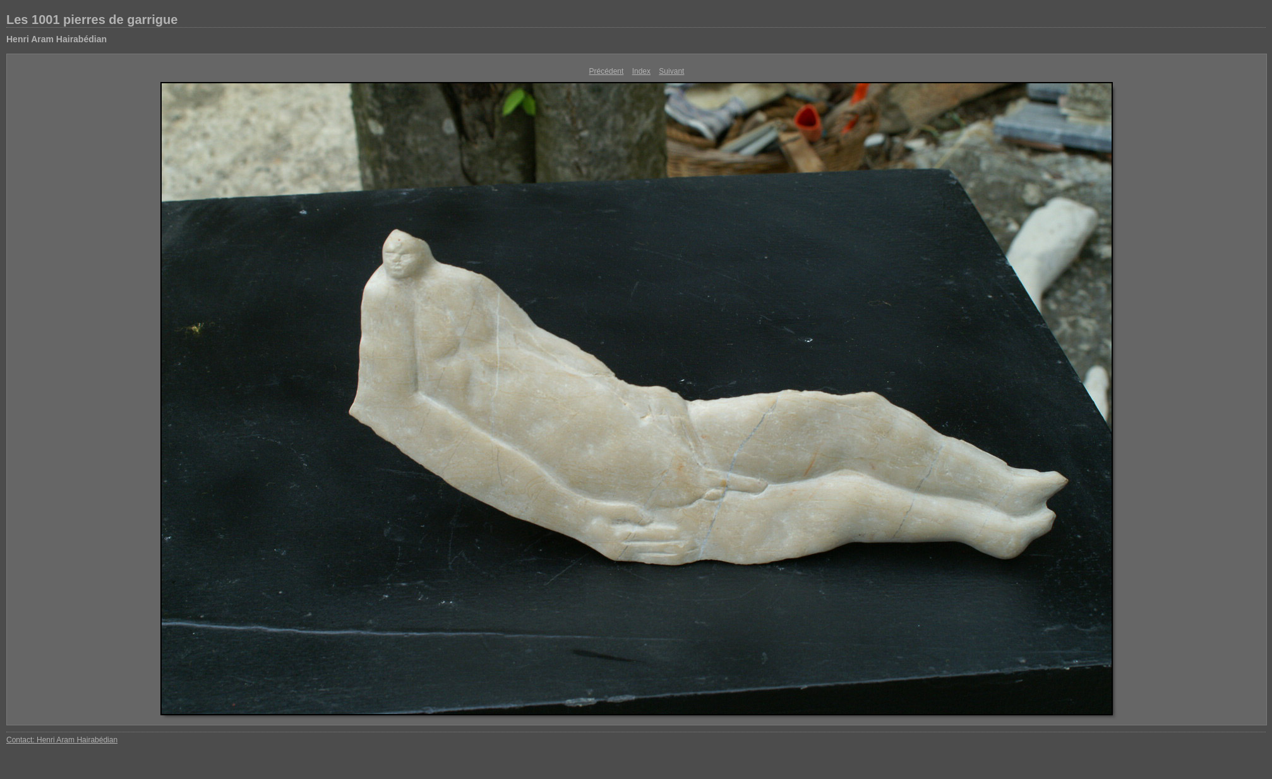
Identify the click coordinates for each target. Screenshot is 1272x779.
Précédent (606, 71)
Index (641, 71)
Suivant (671, 71)
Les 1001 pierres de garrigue (91, 19)
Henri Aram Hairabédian (56, 39)
